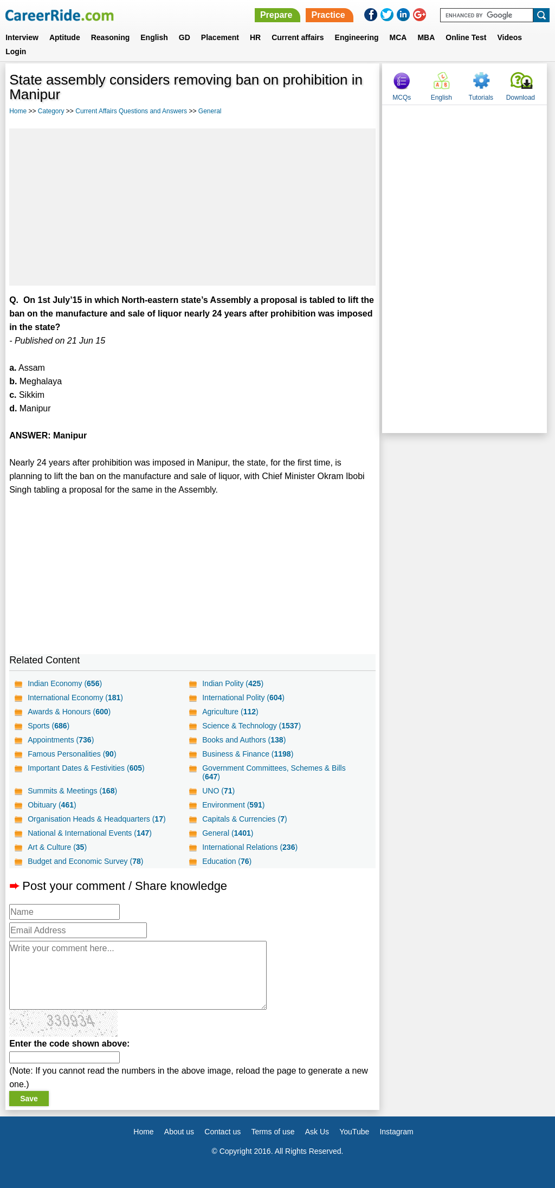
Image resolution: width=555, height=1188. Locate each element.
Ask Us (317, 1131)
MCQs (401, 97)
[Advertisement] (192, 207)
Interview (21, 37)
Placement (220, 37)
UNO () (218, 790)
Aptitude (64, 37)
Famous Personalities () (72, 754)
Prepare (276, 15)
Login (15, 51)
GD (184, 37)
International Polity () (243, 697)
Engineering (357, 37)
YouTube (354, 1131)
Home (18, 111)
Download (520, 97)
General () (227, 833)
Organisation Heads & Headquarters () (96, 819)
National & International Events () (90, 833)
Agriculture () (230, 711)
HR (255, 37)
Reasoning (110, 37)
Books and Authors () (244, 739)
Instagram (396, 1131)
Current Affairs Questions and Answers (131, 111)
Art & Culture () (57, 847)
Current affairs (298, 37)
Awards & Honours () (69, 711)
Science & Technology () (251, 725)
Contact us (222, 1131)
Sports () (48, 725)
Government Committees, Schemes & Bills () (274, 772)
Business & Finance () (247, 754)
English (154, 37)
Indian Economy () (65, 683)
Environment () (233, 804)
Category (51, 111)
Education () (226, 861)
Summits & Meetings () (72, 790)
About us (179, 1131)
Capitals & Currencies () (244, 819)
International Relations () (250, 847)
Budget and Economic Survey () (85, 861)
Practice (328, 15)
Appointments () (61, 739)
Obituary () (52, 804)
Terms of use (272, 1131)
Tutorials (481, 97)
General (210, 111)
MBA (426, 37)
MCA (398, 37)
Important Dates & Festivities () (86, 768)
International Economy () (75, 697)
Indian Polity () (232, 683)
